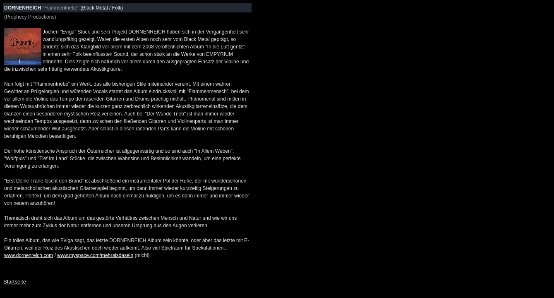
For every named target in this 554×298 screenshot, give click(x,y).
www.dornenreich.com (28, 255)
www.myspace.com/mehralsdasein (95, 255)
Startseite (14, 282)
